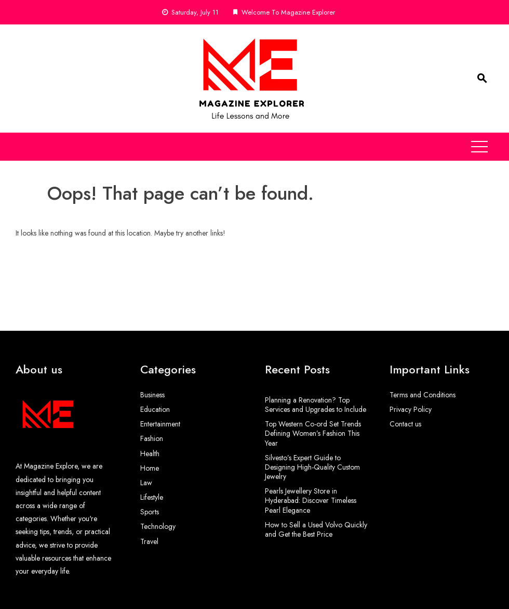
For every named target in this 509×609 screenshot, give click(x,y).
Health (149, 453)
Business (152, 395)
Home (149, 468)
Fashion (151, 438)
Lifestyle (151, 497)
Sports (149, 512)
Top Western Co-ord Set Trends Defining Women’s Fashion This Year (313, 433)
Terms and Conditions (423, 395)
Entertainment (160, 424)
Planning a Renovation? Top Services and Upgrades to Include (315, 404)
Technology (158, 526)
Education (155, 409)
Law (146, 482)
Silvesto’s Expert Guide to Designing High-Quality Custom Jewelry (312, 467)
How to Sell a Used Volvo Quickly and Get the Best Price (316, 529)
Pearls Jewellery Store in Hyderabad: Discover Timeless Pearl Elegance (310, 500)
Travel (149, 541)
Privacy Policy (411, 409)
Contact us (405, 424)
